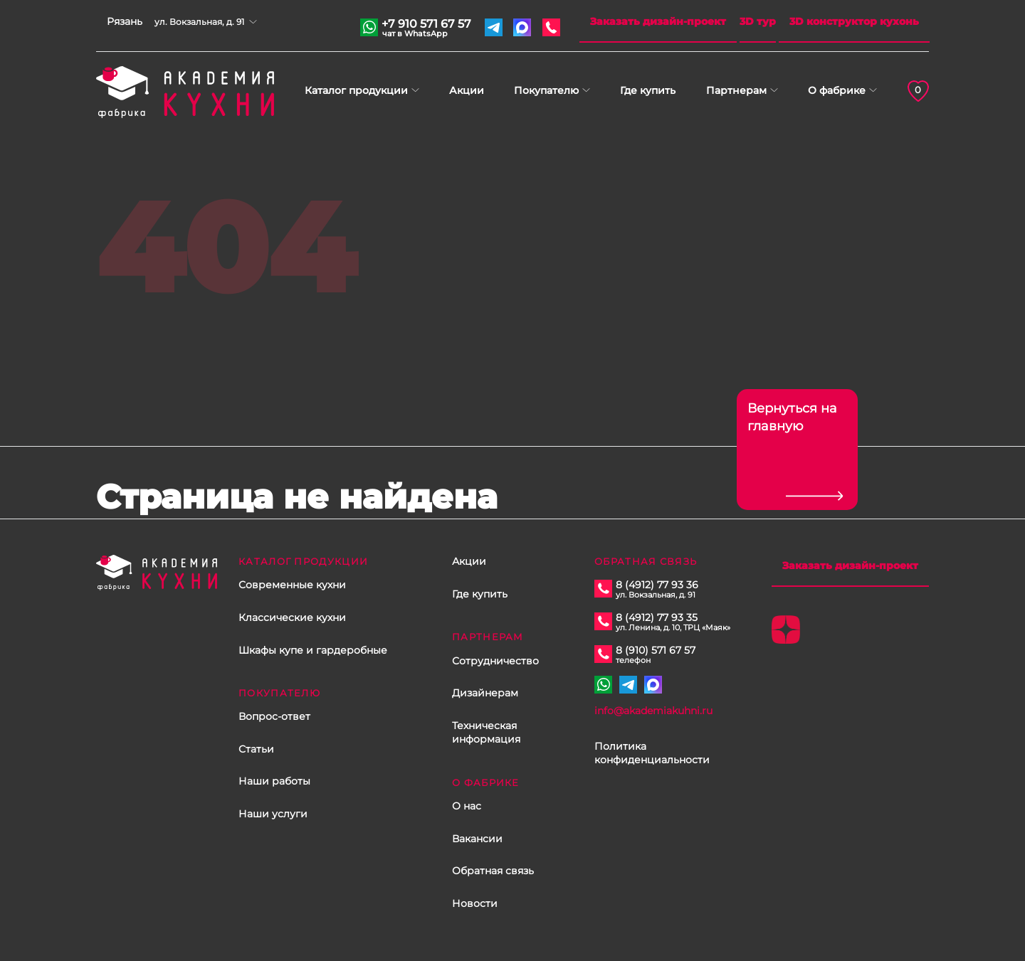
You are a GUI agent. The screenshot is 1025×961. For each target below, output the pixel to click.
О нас (466, 806)
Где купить (648, 90)
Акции (466, 90)
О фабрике (837, 90)
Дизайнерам (485, 692)
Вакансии (477, 838)
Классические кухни (292, 617)
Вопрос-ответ (274, 716)
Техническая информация (486, 732)
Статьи (256, 749)
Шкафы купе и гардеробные (312, 650)
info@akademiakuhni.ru (653, 710)
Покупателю (546, 90)
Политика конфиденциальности (652, 753)
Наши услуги (273, 813)
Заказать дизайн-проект (658, 21)
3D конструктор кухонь (854, 21)
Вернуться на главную (792, 417)
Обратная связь (493, 870)
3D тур (758, 21)
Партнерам (736, 90)
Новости (475, 903)
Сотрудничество (495, 660)
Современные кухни (292, 584)
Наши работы (274, 781)
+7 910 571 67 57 (426, 26)
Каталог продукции (356, 90)
